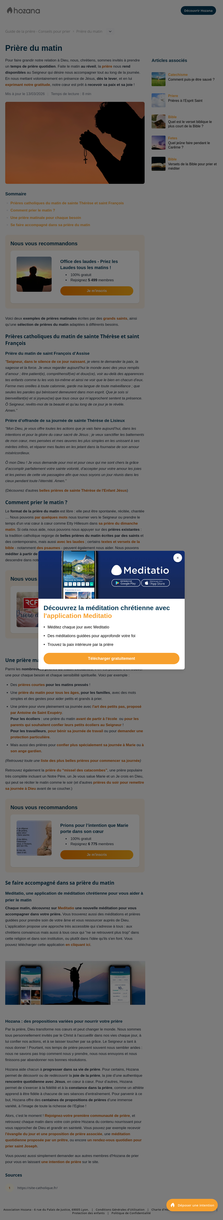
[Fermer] (177, 557)
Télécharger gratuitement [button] (111, 658)
